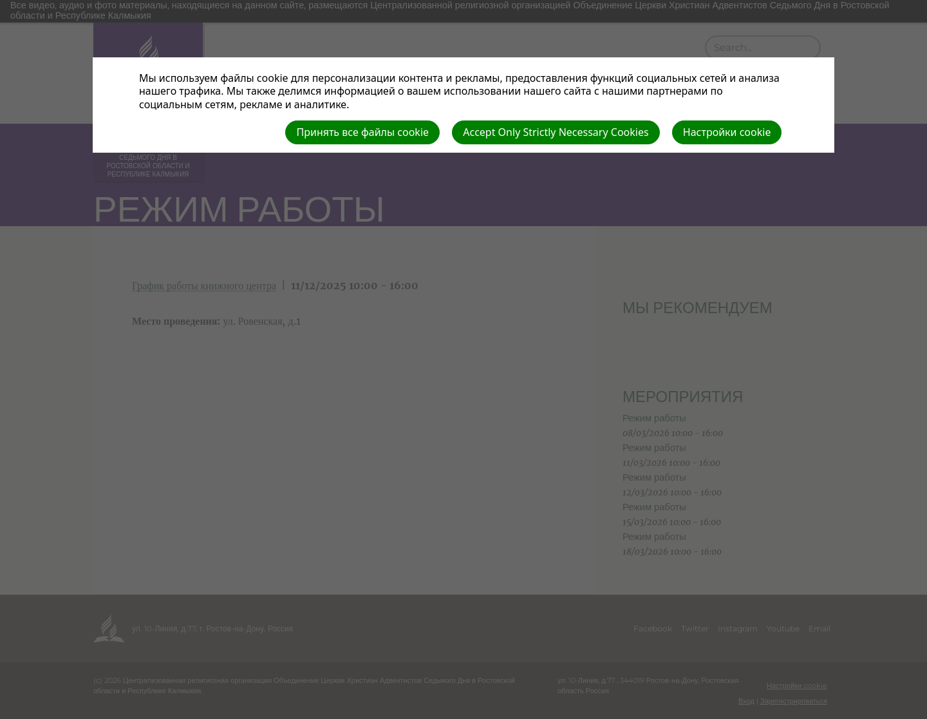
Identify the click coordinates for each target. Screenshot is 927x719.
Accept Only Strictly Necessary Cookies (555, 132)
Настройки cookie (727, 132)
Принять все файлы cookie (362, 132)
